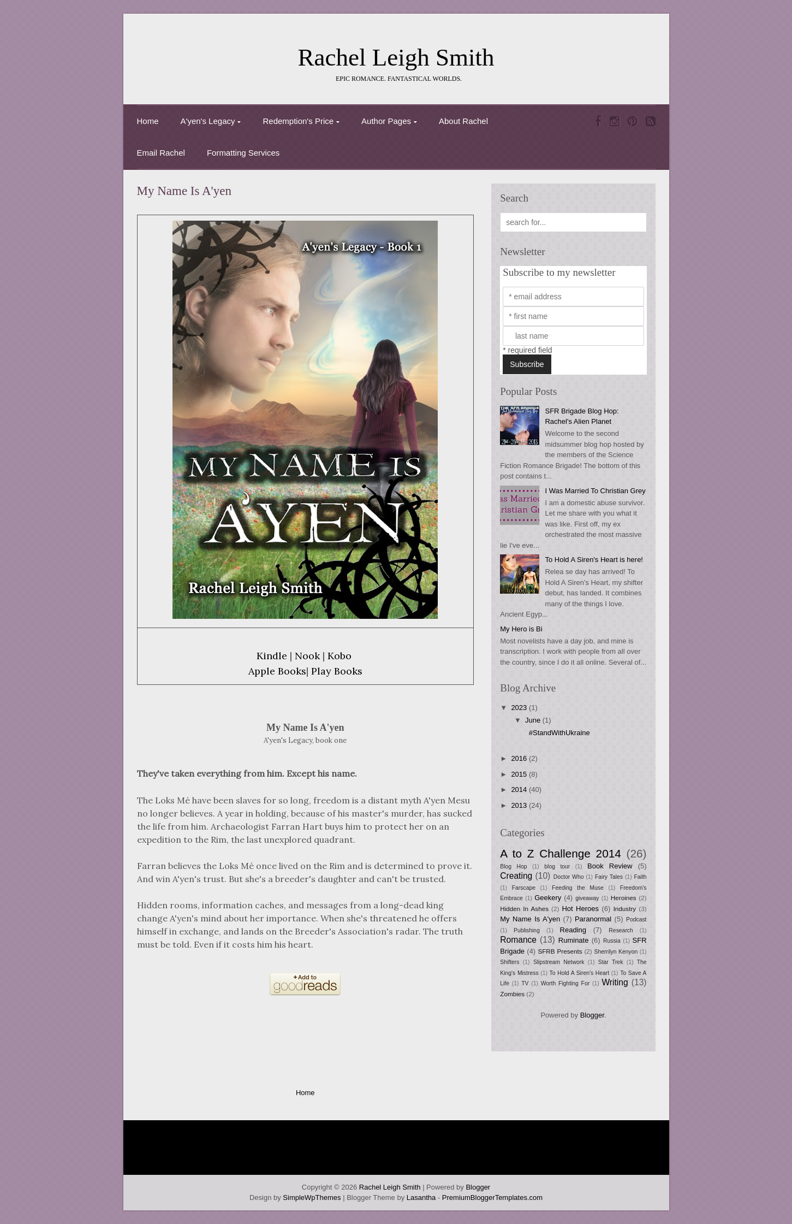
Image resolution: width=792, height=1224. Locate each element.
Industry (625, 908)
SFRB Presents (560, 951)
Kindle (272, 655)
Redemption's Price (298, 121)
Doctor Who (568, 877)
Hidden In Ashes (524, 908)
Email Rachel (161, 152)
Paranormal (593, 919)
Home (148, 121)
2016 (520, 758)
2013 (520, 805)
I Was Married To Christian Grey (595, 491)
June (534, 720)
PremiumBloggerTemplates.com (492, 1197)
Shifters (509, 962)
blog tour (557, 867)
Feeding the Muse (578, 888)
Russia (612, 941)
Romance (518, 939)
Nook (307, 655)
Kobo (339, 655)
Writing (615, 982)
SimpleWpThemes (312, 1197)
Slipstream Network (559, 962)
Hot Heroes (580, 908)
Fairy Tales (609, 877)
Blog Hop (513, 867)
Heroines (623, 897)
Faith (640, 877)
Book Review (609, 866)
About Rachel (463, 121)
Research (621, 930)
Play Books (336, 671)
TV (524, 983)
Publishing (527, 930)
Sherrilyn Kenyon (616, 952)
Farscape (523, 888)
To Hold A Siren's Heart (580, 973)
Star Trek (610, 962)
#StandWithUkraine (559, 733)
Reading (573, 930)
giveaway (587, 898)
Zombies (512, 993)
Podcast (636, 919)
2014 (520, 789)
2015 (520, 774)
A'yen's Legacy (208, 121)
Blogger (592, 1015)
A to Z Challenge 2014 (560, 853)
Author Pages (386, 121)
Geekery (547, 898)
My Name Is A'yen (184, 191)
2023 (520, 707)
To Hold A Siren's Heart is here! (594, 559)
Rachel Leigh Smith (396, 57)
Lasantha (421, 1197)
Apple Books (277, 671)
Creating (516, 875)
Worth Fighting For (565, 983)
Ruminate (573, 940)
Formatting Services (243, 152)
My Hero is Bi (521, 629)
